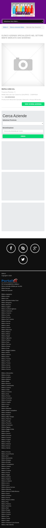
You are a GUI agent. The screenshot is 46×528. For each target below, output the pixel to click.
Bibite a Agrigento (7, 294)
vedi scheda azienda (33, 104)
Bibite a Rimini (6, 352)
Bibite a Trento (6, 518)
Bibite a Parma (6, 497)
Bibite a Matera (6, 332)
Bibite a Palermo (6, 419)
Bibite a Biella (5, 381)
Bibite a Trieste (6, 442)
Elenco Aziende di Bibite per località (12, 286)
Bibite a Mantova (6, 408)
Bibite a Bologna (6, 460)
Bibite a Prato (5, 348)
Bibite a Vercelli (6, 367)
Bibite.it (5, 27)
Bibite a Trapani (6, 439)
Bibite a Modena (6, 412)
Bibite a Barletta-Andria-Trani (10, 300)
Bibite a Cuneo (6, 315)
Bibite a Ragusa (6, 427)
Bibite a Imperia (6, 479)
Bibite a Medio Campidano (9, 410)
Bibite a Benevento (7, 458)
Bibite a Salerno (6, 354)
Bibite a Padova (6, 340)
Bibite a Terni (5, 516)
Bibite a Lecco (6, 483)
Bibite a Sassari (6, 433)
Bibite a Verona (6, 446)
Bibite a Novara (6, 415)
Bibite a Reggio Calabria (8, 350)
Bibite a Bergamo (7, 302)
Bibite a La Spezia (7, 481)
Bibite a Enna (5, 394)
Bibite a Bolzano (6, 305)
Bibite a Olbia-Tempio (8, 417)
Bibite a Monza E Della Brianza (10, 491)
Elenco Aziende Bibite (17, 27)
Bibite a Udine (6, 520)
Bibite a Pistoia (6, 346)
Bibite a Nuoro (6, 493)
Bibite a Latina (6, 325)
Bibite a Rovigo (6, 510)
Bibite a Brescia (6, 383)
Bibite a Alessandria (7, 373)
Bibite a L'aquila (6, 402)
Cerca (23, 136)
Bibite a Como (6, 468)
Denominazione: (8, 128)
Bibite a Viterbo (6, 448)
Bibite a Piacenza (6, 423)
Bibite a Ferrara (6, 317)
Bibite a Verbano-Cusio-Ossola (10, 522)
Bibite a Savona (6, 512)
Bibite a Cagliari (6, 307)
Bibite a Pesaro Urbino (8, 500)
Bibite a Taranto (6, 359)
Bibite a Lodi (5, 406)
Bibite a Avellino (6, 377)
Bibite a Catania (6, 466)
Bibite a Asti (5, 298)
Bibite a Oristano (6, 495)
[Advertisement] (18, 155)
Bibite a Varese (6, 365)
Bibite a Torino (6, 361)
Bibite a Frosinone (7, 398)
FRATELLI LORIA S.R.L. (8, 89)
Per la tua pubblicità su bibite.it (10, 284)
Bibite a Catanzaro (7, 311)
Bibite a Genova (6, 477)
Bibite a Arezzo (6, 375)
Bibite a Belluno (6, 379)
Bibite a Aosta (6, 296)
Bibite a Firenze (6, 396)
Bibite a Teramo (6, 437)
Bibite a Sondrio (6, 514)
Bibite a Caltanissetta (8, 385)
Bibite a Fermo (6, 472)
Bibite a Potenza (6, 504)
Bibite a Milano (6, 334)
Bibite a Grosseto (6, 400)
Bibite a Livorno (6, 327)
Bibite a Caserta (6, 387)
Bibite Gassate (6, 288)
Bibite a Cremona (7, 392)
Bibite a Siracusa (6, 435)
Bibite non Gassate (7, 290)
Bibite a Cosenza (6, 313)
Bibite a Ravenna (6, 506)
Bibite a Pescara (6, 344)
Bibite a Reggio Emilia (8, 429)
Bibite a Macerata (7, 329)
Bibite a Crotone (6, 470)
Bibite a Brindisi (6, 462)
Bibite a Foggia (6, 475)
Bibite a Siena (5, 357)
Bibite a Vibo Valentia (8, 525)
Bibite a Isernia (6, 323)
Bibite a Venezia (6, 444)
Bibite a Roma (6, 431)
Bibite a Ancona (6, 452)
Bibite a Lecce (6, 404)
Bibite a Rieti (5, 508)
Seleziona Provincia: (10, 120)
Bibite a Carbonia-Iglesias (9, 309)
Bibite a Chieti (6, 390)
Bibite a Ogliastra (6, 338)
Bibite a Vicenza (6, 369)
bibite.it (4, 273)
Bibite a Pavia (5, 342)
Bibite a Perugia (6, 421)
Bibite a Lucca (6, 485)
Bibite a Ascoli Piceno (8, 454)
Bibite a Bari (5, 456)
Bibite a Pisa (5, 502)
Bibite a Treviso (6, 363)
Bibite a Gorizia (6, 321)
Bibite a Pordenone (7, 425)
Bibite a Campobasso (8, 464)
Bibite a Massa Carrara (8, 487)
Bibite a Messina (6, 489)
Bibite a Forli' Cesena (8, 319)
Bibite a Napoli (6, 336)
